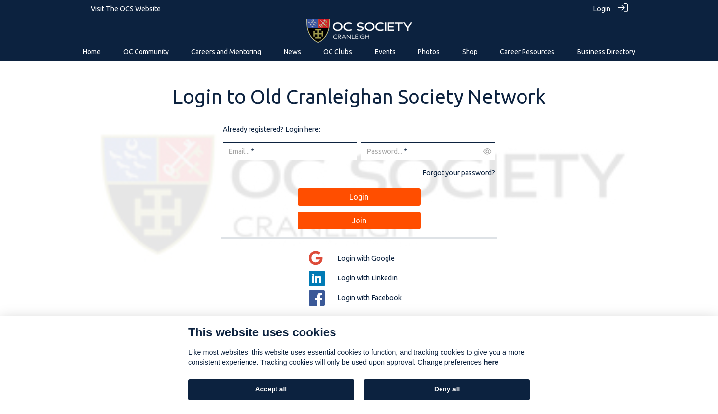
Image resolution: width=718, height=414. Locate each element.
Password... (384, 151)
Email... (238, 151)
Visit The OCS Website (126, 9)
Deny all (447, 389)
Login (601, 9)
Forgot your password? (458, 172)
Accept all (271, 389)
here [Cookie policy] (491, 362)
